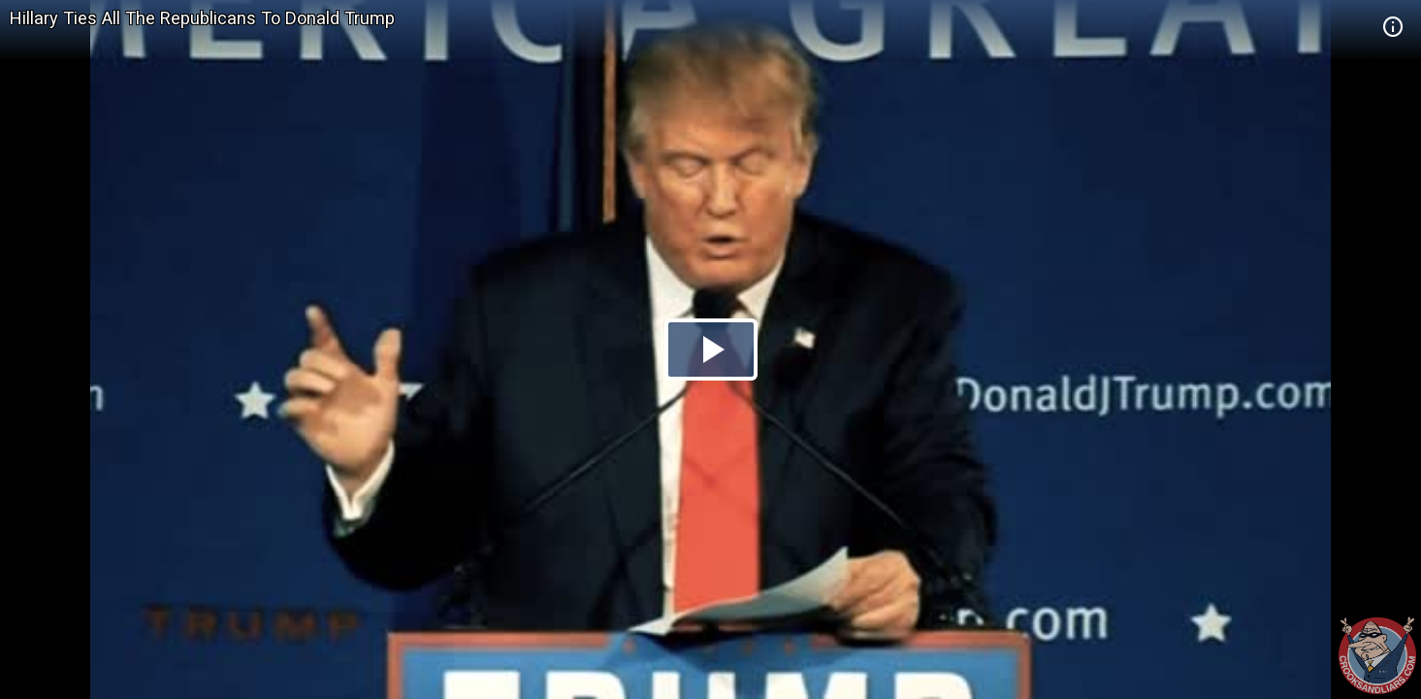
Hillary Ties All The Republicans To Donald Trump (202, 18)
